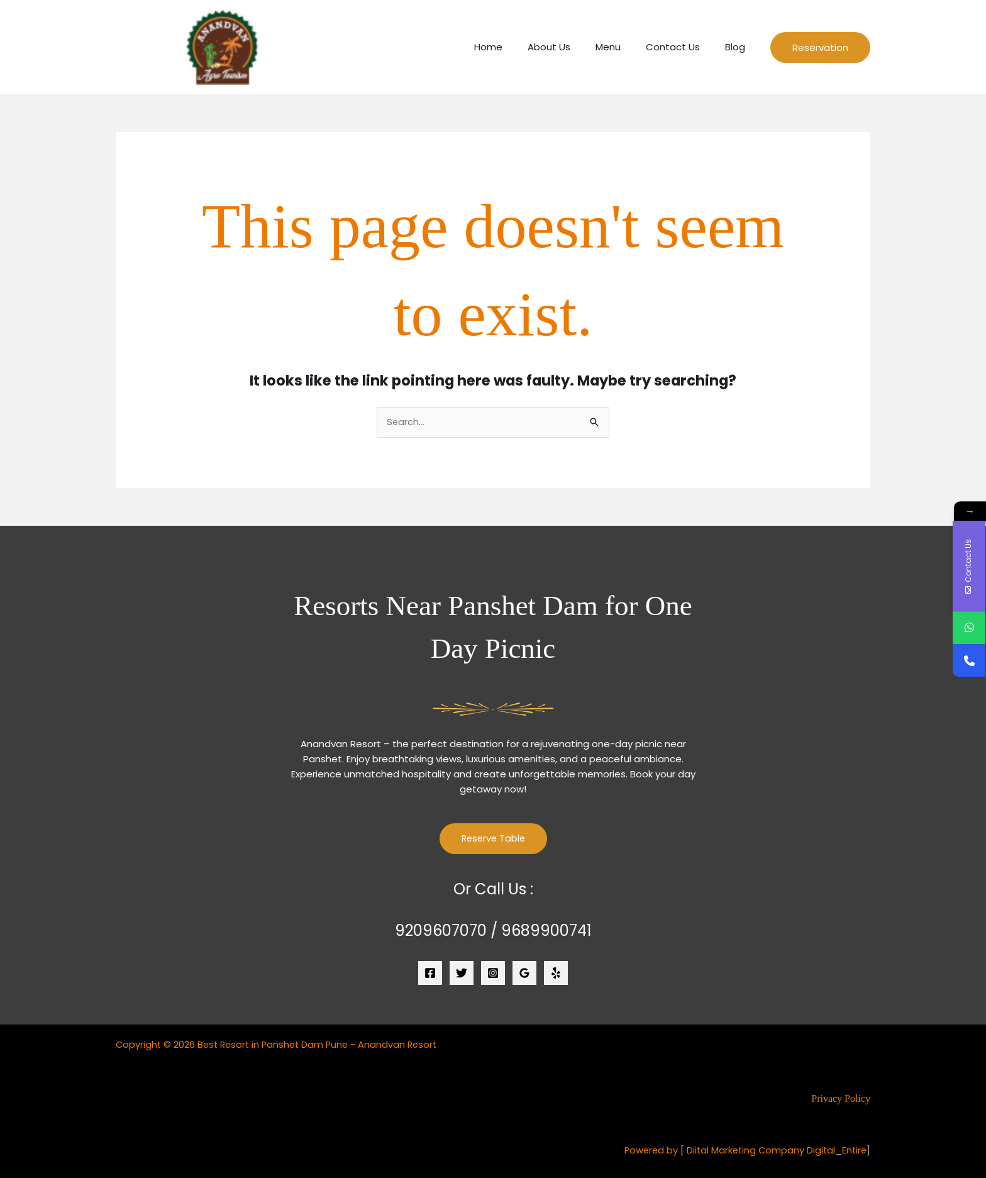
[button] (820, 47)
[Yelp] (556, 974)
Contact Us (682, 46)
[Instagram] (493, 974)
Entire (854, 1150)
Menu (623, 46)
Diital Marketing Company (742, 1150)
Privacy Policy (840, 1099)
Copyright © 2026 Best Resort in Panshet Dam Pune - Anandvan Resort (281, 1045)
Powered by (645, 1150)
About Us (571, 46)
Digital (819, 1150)
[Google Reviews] (524, 974)
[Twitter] (462, 974)
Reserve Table (493, 839)
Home (516, 46)
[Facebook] (430, 974)
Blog (738, 46)
